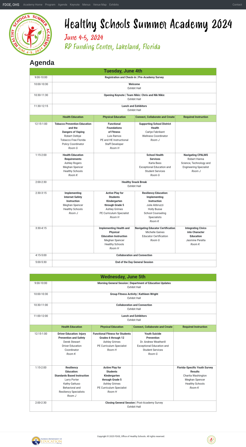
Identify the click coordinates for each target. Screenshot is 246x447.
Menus (86, 4)
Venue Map (100, 4)
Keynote (75, 4)
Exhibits (114, 4)
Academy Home (32, 4)
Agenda (62, 4)
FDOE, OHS (11, 5)
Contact (237, 4)
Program (50, 4)
